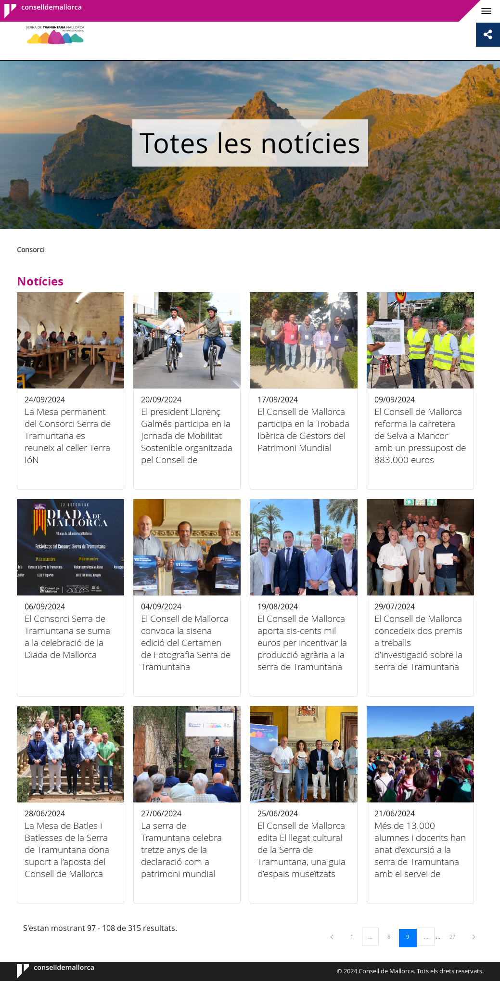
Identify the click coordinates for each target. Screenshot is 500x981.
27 (455, 936)
